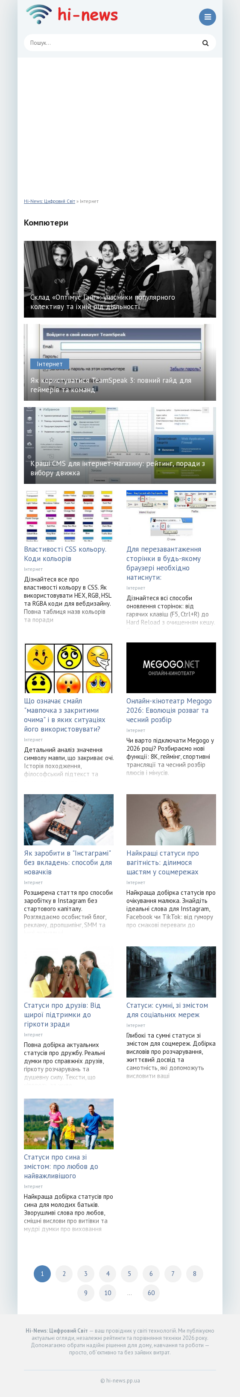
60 (151, 1293)
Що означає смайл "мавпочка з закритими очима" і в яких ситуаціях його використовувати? (64, 715)
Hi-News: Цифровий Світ (49, 201)
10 (107, 1293)
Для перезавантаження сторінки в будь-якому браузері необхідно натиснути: (163, 563)
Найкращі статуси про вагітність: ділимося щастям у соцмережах (162, 862)
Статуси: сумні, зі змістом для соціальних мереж (167, 1010)
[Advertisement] (120, 121)
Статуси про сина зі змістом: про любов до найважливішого (61, 1166)
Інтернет (33, 569)
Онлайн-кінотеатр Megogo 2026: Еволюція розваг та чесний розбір (169, 710)
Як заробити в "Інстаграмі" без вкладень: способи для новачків (68, 862)
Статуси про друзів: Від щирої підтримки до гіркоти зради (62, 1015)
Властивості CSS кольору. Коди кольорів (65, 553)
